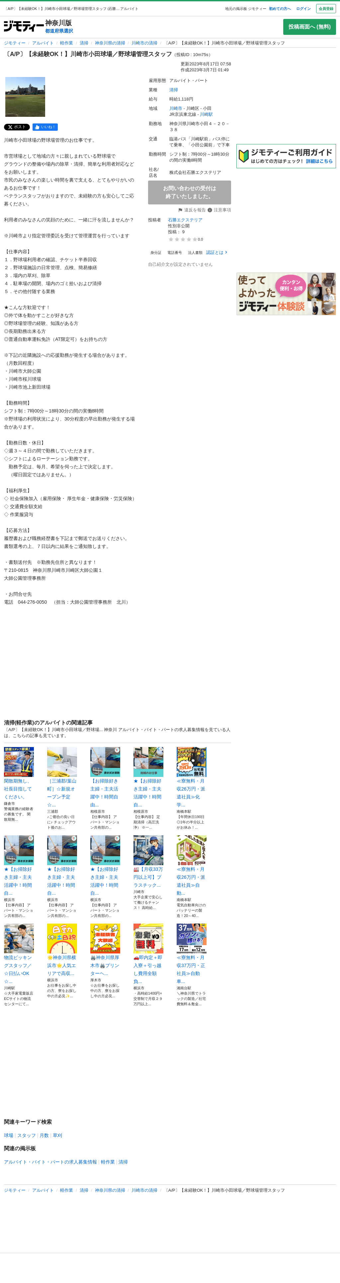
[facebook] (45, 127)
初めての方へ (280, 9)
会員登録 (326, 9)
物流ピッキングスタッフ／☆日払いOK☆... (19, 954)
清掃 (84, 42)
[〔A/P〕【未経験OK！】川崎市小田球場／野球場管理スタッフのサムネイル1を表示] (25, 97)
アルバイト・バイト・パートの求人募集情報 (50, 1162)
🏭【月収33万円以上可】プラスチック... (148, 861)
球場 (8, 1135)
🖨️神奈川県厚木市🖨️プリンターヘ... (105, 950)
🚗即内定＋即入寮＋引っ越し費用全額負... (148, 954)
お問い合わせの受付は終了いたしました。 (189, 192)
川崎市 (175, 108)
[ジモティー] (24, 27)
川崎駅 (206, 114)
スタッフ (26, 1135)
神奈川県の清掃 (110, 42)
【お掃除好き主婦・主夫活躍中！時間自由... (105, 777)
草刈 (57, 1135)
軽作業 (66, 42)
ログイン (303, 9)
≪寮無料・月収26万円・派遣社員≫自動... (192, 865)
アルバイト (43, 42)
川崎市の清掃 (144, 42)
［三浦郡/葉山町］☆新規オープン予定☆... (62, 777)
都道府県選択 (59, 31)
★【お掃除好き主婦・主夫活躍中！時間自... (148, 777)
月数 (44, 1135)
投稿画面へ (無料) (310, 27)
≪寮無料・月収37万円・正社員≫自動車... (192, 954)
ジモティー (15, 42)
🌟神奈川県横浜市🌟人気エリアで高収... (62, 950)
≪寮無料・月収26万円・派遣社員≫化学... (192, 777)
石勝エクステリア (185, 219)
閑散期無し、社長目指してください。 (19, 773)
